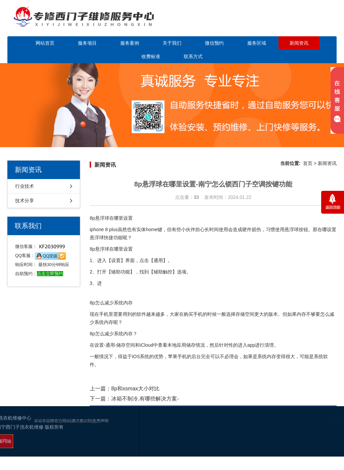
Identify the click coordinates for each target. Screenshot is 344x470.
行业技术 (24, 186)
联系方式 (193, 56)
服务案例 (129, 43)
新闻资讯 (299, 43)
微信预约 (214, 43)
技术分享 (24, 200)
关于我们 (172, 43)
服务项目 (87, 43)
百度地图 (326, 446)
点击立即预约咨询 (297, 22)
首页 (307, 163)
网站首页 (45, 43)
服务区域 (256, 43)
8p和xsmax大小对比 (135, 388)
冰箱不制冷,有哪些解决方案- (145, 398)
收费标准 (150, 56)
